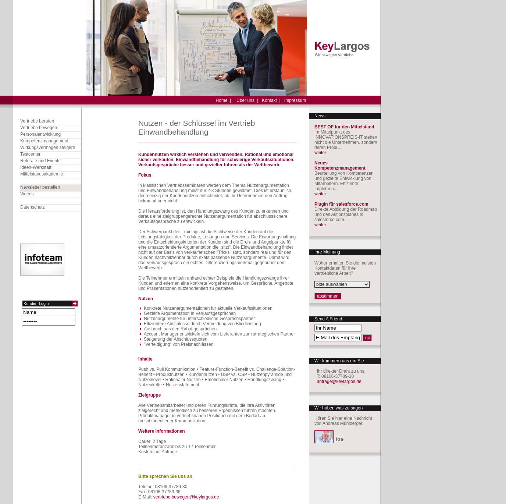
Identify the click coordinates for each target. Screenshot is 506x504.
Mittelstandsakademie (41, 174)
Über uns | (247, 100)
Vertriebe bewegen (38, 127)
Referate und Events (40, 161)
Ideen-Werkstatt (35, 167)
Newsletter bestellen (40, 187)
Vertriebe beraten (37, 121)
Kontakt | (271, 100)
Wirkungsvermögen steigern (47, 147)
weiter (320, 152)
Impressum (295, 100)
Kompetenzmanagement (44, 141)
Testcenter (30, 154)
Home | (223, 100)
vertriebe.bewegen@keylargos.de (186, 497)
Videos (26, 194)
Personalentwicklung (40, 134)
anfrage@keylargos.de (339, 381)
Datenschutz (32, 207)
